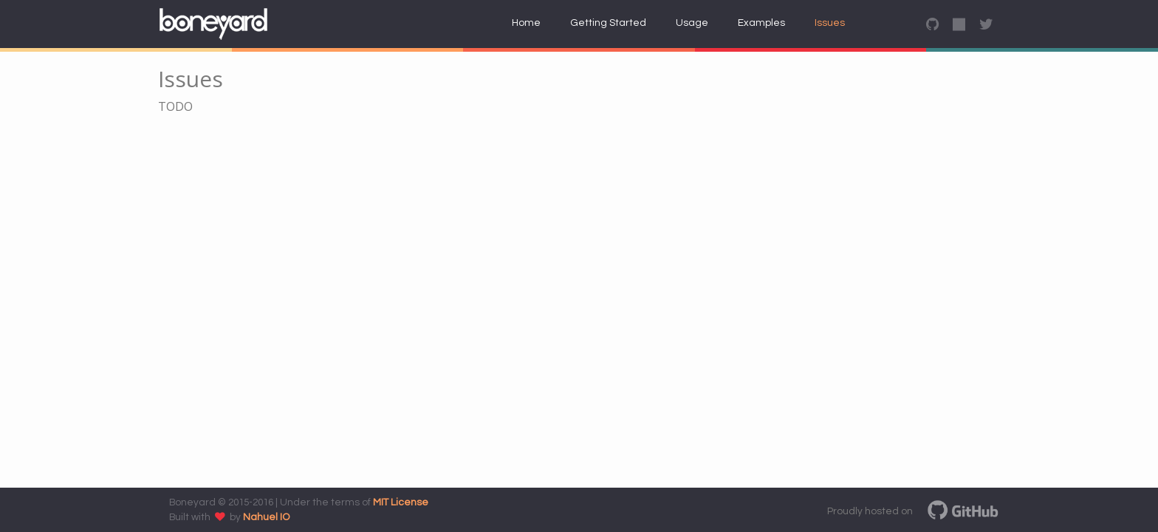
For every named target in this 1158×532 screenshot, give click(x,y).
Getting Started (608, 23)
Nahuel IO (266, 517)
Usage (692, 23)
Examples (761, 23)
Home (526, 23)
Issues (830, 23)
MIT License (400, 502)
